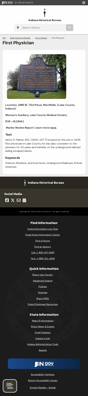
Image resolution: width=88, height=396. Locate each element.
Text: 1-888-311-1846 (43, 258)
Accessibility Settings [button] (42, 374)
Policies (43, 286)
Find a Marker (41, 38)
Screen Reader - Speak (43, 387)
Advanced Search (43, 280)
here (53, 127)
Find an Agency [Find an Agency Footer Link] (42, 246)
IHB (4, 38)
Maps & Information (42, 320)
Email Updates (43, 332)
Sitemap (42, 292)
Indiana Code (42, 338)
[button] (84, 2)
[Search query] (43, 27)
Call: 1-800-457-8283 (42, 252)
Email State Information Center (42, 234)
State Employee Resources (43, 304)
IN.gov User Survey (43, 274)
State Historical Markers (20, 38)
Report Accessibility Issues (42, 380)
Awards (43, 350)
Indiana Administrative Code (42, 344)
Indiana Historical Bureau (45, 20)
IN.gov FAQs (42, 298)
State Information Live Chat (42, 228)
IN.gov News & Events (42, 326)
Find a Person (42, 240)
